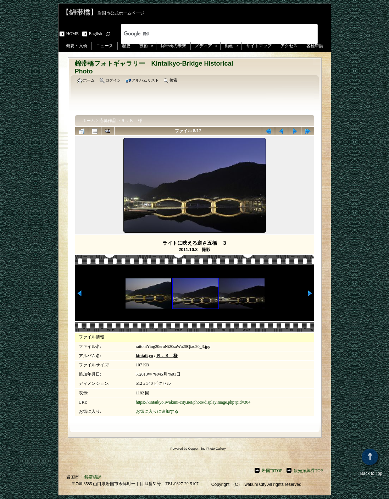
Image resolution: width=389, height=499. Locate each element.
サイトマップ (259, 45)
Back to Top (371, 462)
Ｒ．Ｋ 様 (131, 120)
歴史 (126, 45)
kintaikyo (144, 355)
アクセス (289, 45)
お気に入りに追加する (157, 411)
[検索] (210, 34)
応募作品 (107, 120)
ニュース (104, 45)
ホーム (88, 120)
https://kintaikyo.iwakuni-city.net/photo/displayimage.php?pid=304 (193, 402)
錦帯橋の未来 (173, 45)
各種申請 (314, 45)
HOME (73, 33)
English (95, 33)
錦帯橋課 (92, 477)
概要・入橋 (76, 45)
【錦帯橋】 (80, 12)
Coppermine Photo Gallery (207, 448)
